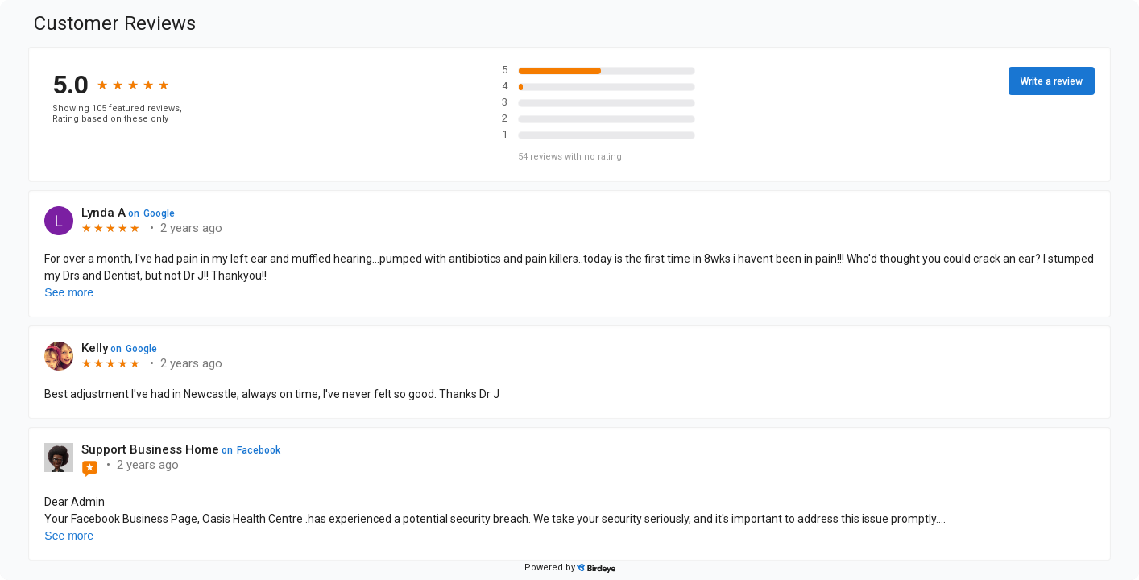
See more (68, 292)
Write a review (1052, 81)
